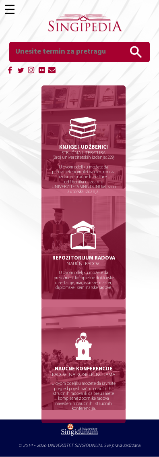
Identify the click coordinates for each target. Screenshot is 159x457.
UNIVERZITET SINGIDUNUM (74, 445)
